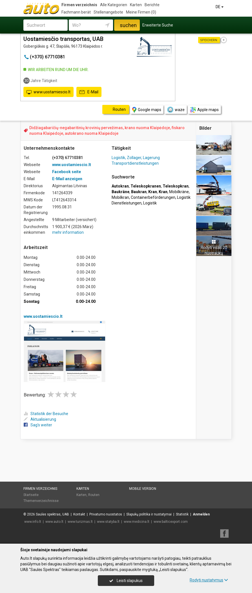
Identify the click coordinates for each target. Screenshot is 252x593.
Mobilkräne (179, 191)
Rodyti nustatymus (209, 580)
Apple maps (204, 110)
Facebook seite (66, 171)
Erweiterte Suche (157, 25)
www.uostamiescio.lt (48, 92)
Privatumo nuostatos (105, 514)
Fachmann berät (76, 12)
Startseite (31, 495)
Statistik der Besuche (46, 413)
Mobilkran (120, 197)
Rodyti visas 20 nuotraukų (214, 247)
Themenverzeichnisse (41, 501)
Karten (136, 5)
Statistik (182, 514)
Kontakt (79, 514)
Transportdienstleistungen (135, 163)
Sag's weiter (38, 425)
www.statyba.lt (108, 522)
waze (176, 109)
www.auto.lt (54, 522)
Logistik (150, 203)
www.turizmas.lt (80, 522)
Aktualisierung (40, 419)
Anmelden (201, 514)
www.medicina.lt (136, 522)
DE (220, 7)
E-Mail (88, 92)
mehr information (68, 232)
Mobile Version (142, 489)
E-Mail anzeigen (67, 179)
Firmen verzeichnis (79, 5)
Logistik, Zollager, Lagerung (136, 157)
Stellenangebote (108, 12)
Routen (94, 495)
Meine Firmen (141, 12)
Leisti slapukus (126, 580)
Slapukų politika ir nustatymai (149, 514)
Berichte (152, 5)
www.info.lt (32, 522)
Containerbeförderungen (153, 197)
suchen (128, 25)
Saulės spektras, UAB (52, 514)
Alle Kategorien (113, 5)
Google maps (146, 110)
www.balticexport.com (171, 522)
